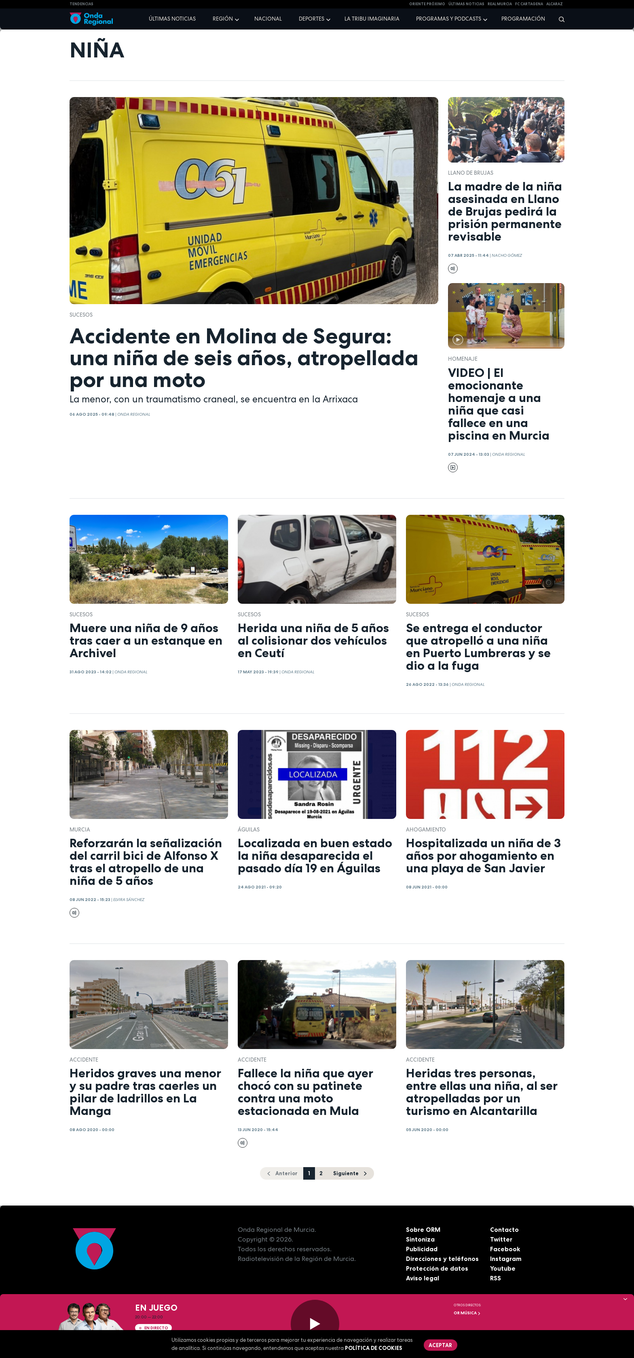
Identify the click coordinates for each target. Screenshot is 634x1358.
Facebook (505, 1249)
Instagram (506, 1259)
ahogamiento (426, 829)
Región (223, 18)
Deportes (311, 18)
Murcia (80, 829)
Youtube (503, 1269)
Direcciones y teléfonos (443, 1259)
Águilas (249, 829)
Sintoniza (420, 1239)
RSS (495, 1278)
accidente (84, 1059)
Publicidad (422, 1249)
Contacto (504, 1230)
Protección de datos (437, 1269)
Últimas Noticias (466, 4)
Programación (523, 18)
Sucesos (81, 314)
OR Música (467, 1313)
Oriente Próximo (427, 4)
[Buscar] (559, 19)
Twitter (501, 1239)
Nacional (268, 18)
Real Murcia (500, 4)
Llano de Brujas (470, 172)
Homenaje (463, 358)
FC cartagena (529, 4)
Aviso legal (423, 1278)
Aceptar (440, 1345)
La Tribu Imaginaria (371, 18)
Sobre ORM (424, 1230)
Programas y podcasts (448, 18)
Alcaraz (554, 4)
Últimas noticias (172, 18)
